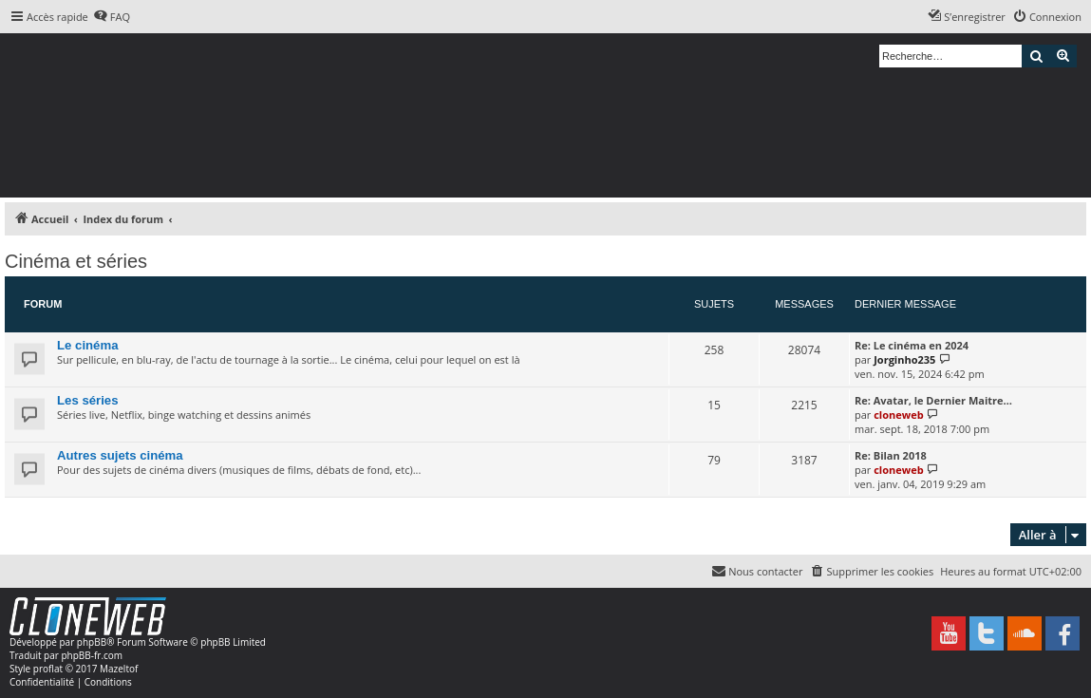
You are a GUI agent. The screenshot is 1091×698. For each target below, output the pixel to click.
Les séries (88, 400)
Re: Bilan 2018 (891, 455)
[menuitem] (111, 17)
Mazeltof (119, 668)
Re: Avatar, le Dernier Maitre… (933, 400)
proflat (48, 668)
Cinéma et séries (76, 261)
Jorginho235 (904, 359)
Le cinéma (88, 345)
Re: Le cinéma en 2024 (912, 345)
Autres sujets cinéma (120, 455)
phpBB (91, 642)
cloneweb (898, 414)
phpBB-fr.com (91, 655)
